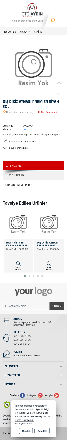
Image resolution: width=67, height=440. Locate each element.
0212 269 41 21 (22, 343)
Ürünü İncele (18, 266)
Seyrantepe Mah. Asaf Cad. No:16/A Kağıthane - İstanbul (32, 323)
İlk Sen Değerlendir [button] (46, 112)
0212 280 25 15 (22, 336)
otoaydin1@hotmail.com (26, 355)
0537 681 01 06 (22, 340)
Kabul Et (42, 431)
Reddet (26, 431)
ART (26, 129)
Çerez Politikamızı (24, 420)
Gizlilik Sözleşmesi (37, 416)
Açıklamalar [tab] (13, 166)
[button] (25, 276)
